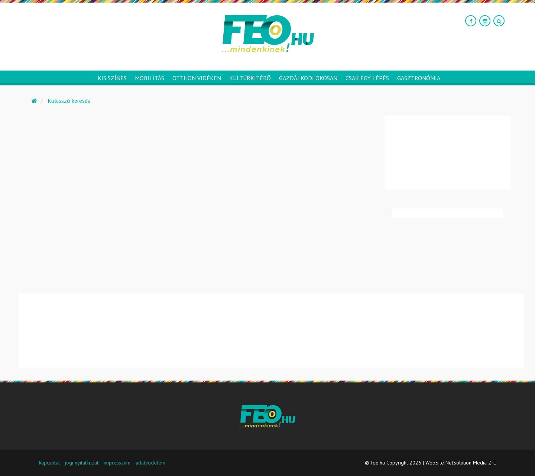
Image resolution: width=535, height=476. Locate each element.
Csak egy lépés (367, 78)
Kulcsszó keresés (69, 100)
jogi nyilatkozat (81, 462)
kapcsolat (49, 462)
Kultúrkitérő (250, 78)
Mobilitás (149, 78)
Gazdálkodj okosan (308, 78)
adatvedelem (150, 462)
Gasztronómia (418, 78)
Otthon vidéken (196, 78)
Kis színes (112, 78)
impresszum (117, 462)
